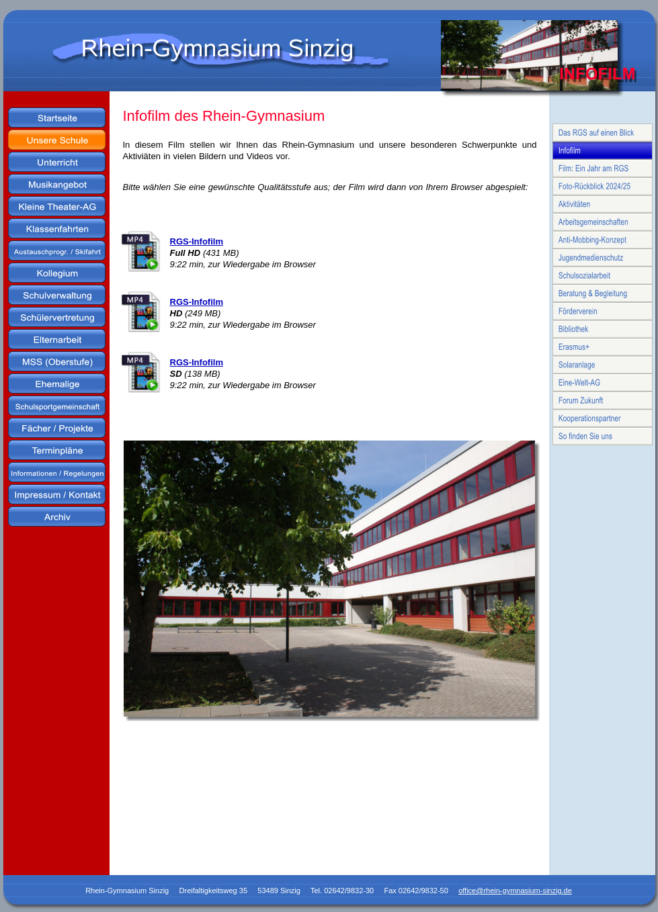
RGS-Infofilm (196, 241)
